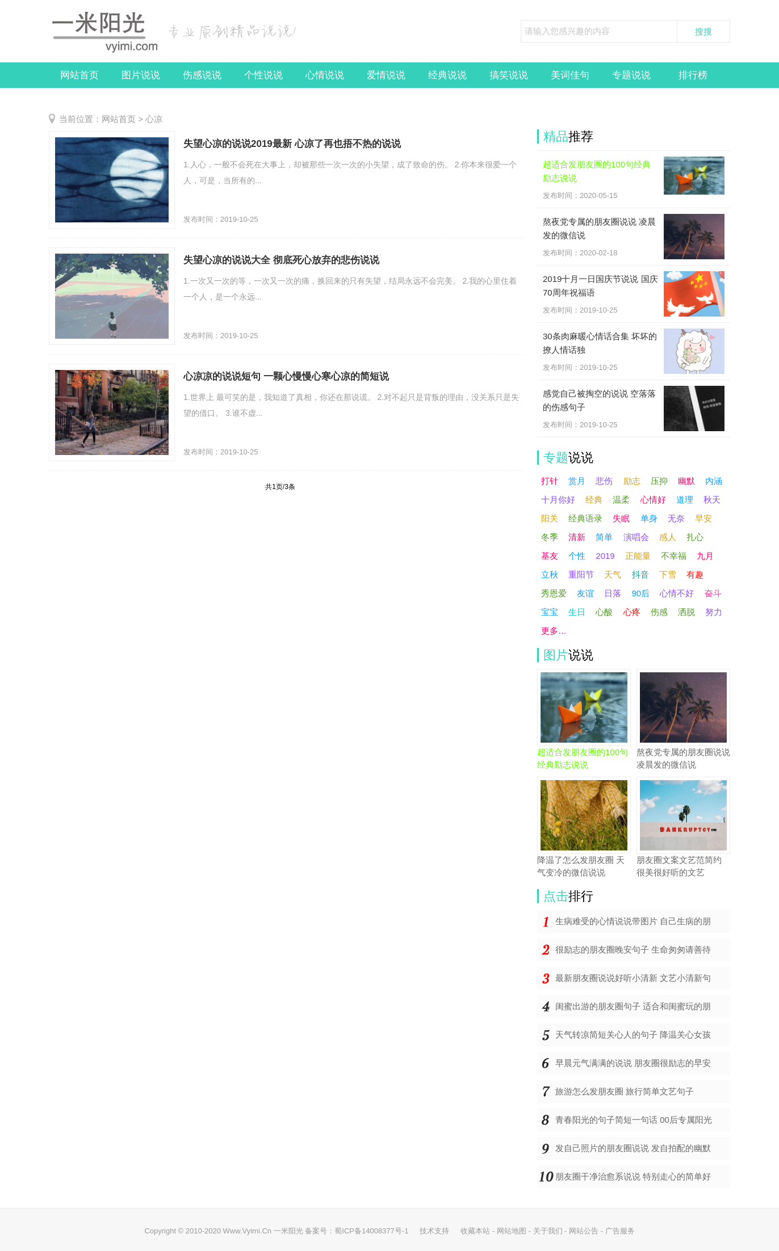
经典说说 (447, 75)
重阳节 (581, 574)
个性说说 (263, 75)
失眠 (621, 518)
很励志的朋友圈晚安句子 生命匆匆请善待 (633, 949)
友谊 (585, 593)
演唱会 (636, 537)
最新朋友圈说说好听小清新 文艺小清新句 (633, 978)
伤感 (659, 612)
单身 (648, 518)
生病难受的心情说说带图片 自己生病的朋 (633, 921)
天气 (612, 574)
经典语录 (585, 518)
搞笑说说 (508, 75)
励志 (631, 481)
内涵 (713, 481)
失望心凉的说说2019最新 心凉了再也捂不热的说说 (292, 143)
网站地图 (511, 1231)
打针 (549, 481)
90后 (641, 593)
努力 (713, 612)
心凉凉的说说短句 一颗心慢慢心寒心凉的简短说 (286, 376)
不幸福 (673, 556)
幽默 (686, 481)
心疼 (631, 612)
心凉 (153, 119)
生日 (576, 612)
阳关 (549, 518)
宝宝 (549, 612)
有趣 (694, 574)
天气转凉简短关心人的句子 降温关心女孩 (633, 1034)
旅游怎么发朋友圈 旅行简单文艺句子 (624, 1091)
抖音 (640, 574)
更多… (554, 630)
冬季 (549, 537)
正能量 (638, 556)
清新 (576, 537)
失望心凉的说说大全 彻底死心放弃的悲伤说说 (281, 260)
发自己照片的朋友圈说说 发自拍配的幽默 (633, 1148)
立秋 (549, 574)
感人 (667, 537)
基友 (549, 556)
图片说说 (141, 75)
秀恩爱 (554, 593)
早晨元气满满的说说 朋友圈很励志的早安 (633, 1063)
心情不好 (677, 593)
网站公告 (583, 1231)
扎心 (694, 537)
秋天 (712, 499)
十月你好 (558, 499)
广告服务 (620, 1231)
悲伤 (604, 481)
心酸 (604, 612)
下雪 (667, 574)
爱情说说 (386, 75)
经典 (593, 499)
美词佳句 (570, 75)
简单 (604, 537)
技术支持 (434, 1231)
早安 (703, 518)
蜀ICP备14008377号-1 (371, 1231)
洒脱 (686, 612)
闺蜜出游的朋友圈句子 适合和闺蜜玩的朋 (633, 1006)
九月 (705, 556)
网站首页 (79, 75)
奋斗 (713, 593)
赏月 (576, 481)
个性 (576, 556)
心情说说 (324, 75)
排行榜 (693, 75)
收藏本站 (475, 1231)
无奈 (676, 518)
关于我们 (548, 1231)
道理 (684, 499)
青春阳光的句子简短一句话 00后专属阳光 (633, 1119)
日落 (612, 593)
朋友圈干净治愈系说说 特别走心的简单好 (633, 1176)
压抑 (659, 481)
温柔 (621, 499)
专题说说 (631, 75)
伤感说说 (202, 75)
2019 (605, 556)
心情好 (653, 499)
